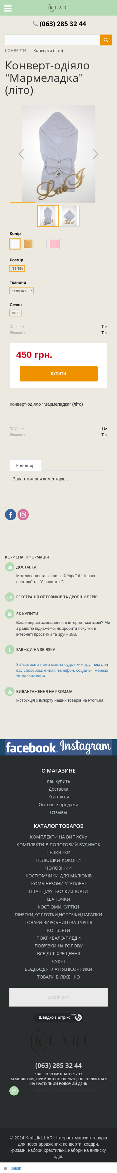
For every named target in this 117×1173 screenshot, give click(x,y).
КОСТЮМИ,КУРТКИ (58, 907)
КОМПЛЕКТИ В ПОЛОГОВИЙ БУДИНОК (58, 845)
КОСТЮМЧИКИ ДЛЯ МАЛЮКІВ (59, 876)
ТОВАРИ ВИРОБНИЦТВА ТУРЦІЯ (58, 922)
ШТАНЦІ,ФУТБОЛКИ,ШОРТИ (58, 891)
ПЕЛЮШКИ (58, 852)
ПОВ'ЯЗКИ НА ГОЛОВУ (59, 946)
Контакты (58, 797)
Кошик (15, 1168)
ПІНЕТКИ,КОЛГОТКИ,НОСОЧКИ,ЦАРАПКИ (58, 915)
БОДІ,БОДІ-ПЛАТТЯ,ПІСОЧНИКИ (58, 969)
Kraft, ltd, (34, 1137)
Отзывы (58, 812)
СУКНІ (58, 961)
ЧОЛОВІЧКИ (58, 868)
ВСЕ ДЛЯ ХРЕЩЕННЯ (58, 953)
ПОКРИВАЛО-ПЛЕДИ (59, 938)
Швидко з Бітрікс (54, 1017)
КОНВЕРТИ (58, 930)
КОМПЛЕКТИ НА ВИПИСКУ (58, 837)
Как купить (58, 781)
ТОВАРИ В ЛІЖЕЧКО (58, 977)
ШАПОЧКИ (58, 899)
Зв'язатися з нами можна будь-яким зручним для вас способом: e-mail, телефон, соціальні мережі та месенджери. (62, 670)
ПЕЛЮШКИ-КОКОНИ (58, 860)
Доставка (58, 789)
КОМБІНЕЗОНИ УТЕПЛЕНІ (58, 883)
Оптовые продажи (58, 804)
